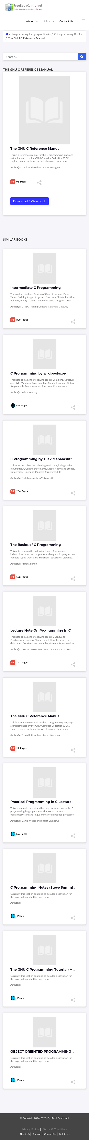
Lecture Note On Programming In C (40, 630)
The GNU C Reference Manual (35, 716)
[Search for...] (40, 56)
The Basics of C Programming (35, 545)
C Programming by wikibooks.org (39, 373)
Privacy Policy (30, 1129)
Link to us (49, 21)
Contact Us (66, 21)
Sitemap (37, 1134)
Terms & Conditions (55, 1129)
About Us (31, 21)
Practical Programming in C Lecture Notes (46, 802)
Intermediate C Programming (35, 288)
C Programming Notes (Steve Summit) (42, 887)
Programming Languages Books (31, 34)
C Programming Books (68, 34)
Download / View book (29, 201)
